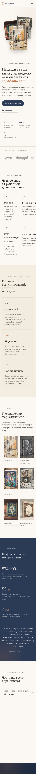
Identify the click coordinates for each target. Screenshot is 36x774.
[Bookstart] (8, 3)
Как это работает (10, 111)
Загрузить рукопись (13, 104)
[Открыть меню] (32, 4)
